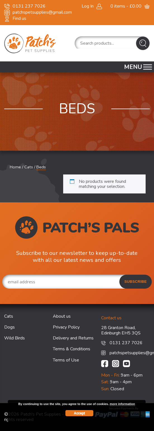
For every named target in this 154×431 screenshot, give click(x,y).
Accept (79, 413)
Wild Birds (14, 338)
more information (122, 404)
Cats (28, 167)
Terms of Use (66, 360)
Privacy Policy (66, 327)
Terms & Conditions (71, 349)
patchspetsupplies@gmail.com (42, 12)
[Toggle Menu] (147, 67)
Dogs (9, 327)
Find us (19, 18)
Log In (88, 6)
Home (15, 167)
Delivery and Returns (73, 338)
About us (62, 316)
